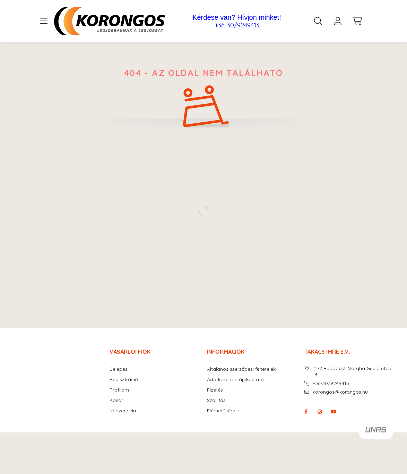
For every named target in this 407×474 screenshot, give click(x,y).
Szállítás (216, 400)
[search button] (318, 21)
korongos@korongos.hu (340, 392)
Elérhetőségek (223, 411)
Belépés (119, 369)
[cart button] (357, 21)
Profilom (119, 390)
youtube (333, 412)
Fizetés (215, 390)
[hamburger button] (44, 21)
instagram (320, 412)
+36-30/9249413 (237, 25)
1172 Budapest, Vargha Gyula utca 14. (352, 371)
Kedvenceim (124, 411)
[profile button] (338, 21)
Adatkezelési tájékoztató (235, 380)
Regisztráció (124, 380)
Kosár (116, 400)
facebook (306, 412)
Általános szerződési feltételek (241, 369)
